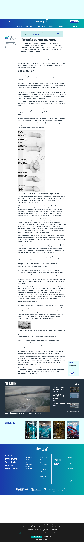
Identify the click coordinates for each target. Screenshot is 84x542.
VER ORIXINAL (36, 35)
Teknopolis (10, 383)
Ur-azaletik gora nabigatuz (61, 403)
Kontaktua (70, 468)
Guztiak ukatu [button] (47, 536)
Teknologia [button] (41, 26)
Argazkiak (28, 464)
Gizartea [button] (52, 26)
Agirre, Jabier (7, 32)
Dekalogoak (44, 460)
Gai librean (43, 464)
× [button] (82, 524)
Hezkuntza (43, 457)
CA (12, 39)
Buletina (76, 26)
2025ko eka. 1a (70, 440)
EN (10, 39)
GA (15, 39)
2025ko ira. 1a (55, 440)
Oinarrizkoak (11, 468)
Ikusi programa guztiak (73, 411)
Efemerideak (44, 462)
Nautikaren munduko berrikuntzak (23, 413)
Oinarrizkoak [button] (63, 26)
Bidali (71, 373)
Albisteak (28, 457)
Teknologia (10, 462)
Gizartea (9, 465)
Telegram (43, 478)
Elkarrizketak (29, 460)
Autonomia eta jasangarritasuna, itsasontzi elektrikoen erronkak (60, 396)
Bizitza (8, 455)
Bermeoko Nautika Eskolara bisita (59, 388)
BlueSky (42, 474)
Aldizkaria (74, 21)
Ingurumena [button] (30, 26)
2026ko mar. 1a (28, 440)
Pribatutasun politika (71, 462)
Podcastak (29, 468)
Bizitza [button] (19, 26)
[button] (6, 21)
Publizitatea (71, 459)
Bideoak (28, 466)
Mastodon (43, 476)
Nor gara (70, 457)
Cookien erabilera (72, 466)
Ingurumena (11, 459)
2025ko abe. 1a (42, 440)
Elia (58, 33)
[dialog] (42, 532)
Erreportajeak (30, 471)
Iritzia (27, 462)
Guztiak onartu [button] (36, 536)
